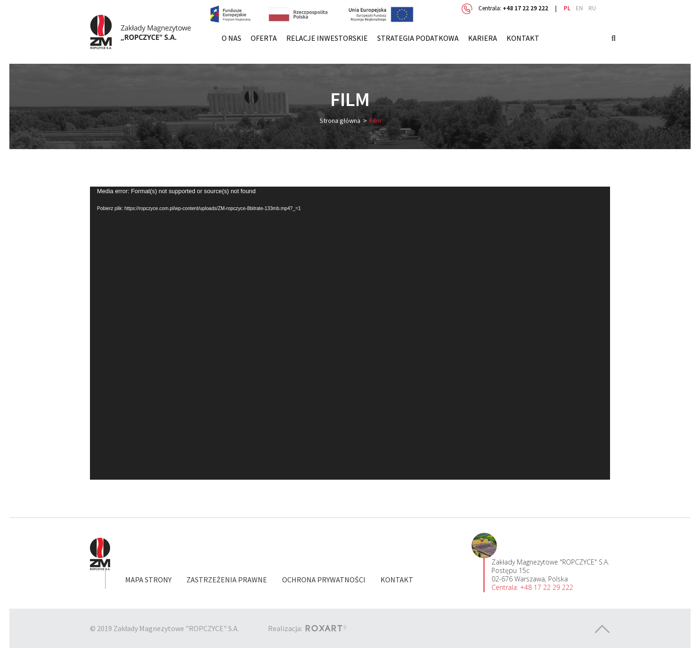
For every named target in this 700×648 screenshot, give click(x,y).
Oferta (264, 38)
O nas (231, 38)
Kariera (482, 38)
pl (567, 8)
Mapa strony (148, 579)
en (579, 8)
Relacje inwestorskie (327, 38)
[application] (350, 333)
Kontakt (522, 38)
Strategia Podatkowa (418, 38)
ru (592, 8)
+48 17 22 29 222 (525, 8)
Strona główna (340, 120)
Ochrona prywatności (323, 579)
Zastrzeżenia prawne (226, 579)
